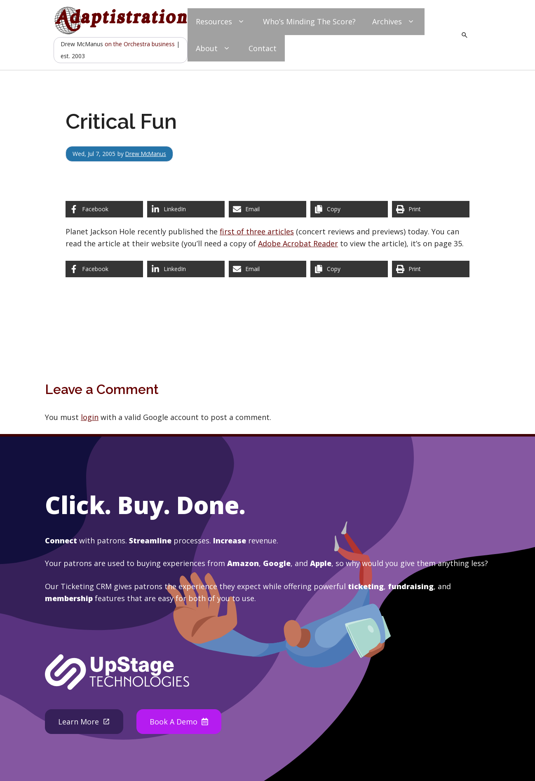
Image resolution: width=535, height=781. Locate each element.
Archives (394, 22)
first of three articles (257, 231)
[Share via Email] (267, 209)
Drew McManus (146, 154)
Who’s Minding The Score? (309, 21)
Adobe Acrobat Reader (298, 243)
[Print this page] (430, 209)
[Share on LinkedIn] (186, 209)
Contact (263, 48)
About (214, 48)
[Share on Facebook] (104, 209)
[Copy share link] (349, 209)
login (90, 417)
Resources (221, 22)
